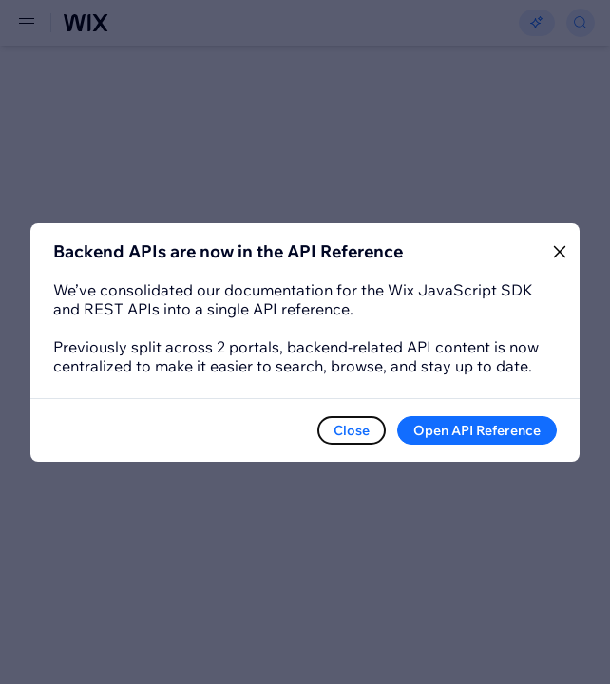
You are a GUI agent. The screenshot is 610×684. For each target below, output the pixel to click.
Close (352, 430)
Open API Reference (477, 430)
